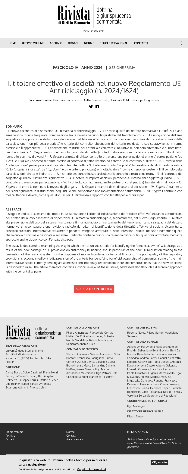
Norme (89, 43)
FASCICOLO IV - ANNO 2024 (77, 67)
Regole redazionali (114, 43)
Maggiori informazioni (91, 469)
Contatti (141, 43)
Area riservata (74, 439)
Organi (73, 43)
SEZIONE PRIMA (122, 67)
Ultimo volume (33, 43)
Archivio (56, 43)
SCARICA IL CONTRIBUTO (94, 289)
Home (12, 43)
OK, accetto (159, 462)
